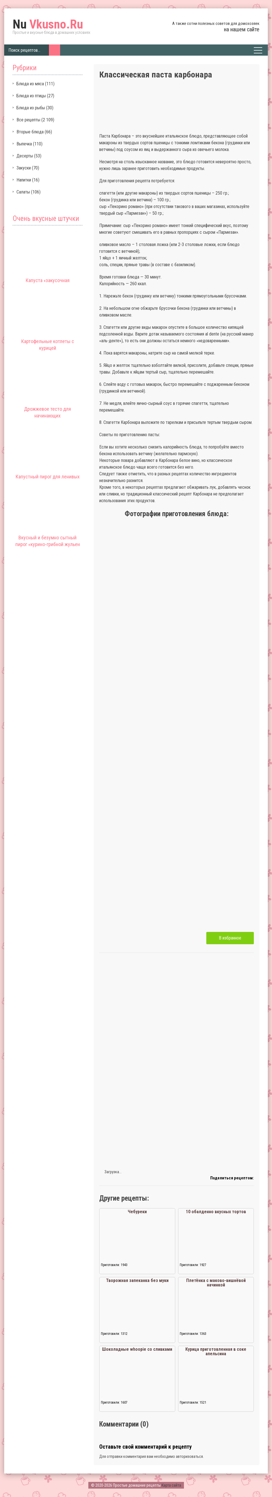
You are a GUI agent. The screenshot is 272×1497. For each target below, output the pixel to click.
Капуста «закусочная (48, 280)
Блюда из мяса (30, 83)
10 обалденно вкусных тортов (216, 1211)
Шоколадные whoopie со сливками (137, 1349)
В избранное (230, 938)
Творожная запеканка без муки (137, 1280)
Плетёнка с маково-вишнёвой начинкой (216, 1283)
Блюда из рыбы (30, 107)
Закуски (23, 168)
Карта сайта (171, 1485)
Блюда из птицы (31, 95)
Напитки (23, 180)
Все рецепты (28, 119)
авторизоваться (189, 1456)
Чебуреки (137, 1211)
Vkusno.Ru (48, 24)
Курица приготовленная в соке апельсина (215, 1351)
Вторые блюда (30, 131)
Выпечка (24, 144)
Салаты (23, 192)
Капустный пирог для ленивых (48, 477)
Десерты (24, 156)
